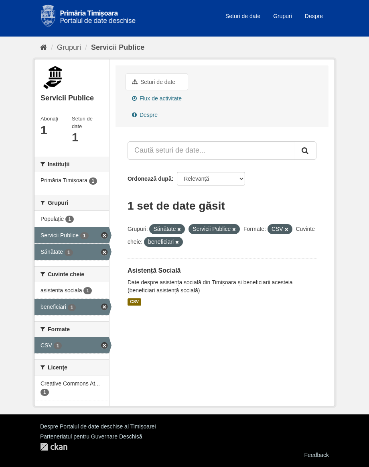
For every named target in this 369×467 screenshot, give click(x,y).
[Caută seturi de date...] (211, 150)
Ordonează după (150, 178)
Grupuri (282, 16)
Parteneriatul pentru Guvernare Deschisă (91, 436)
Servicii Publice (117, 47)
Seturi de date (242, 16)
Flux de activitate (157, 98)
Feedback (316, 455)
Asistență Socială (154, 270)
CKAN (53, 447)
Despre (314, 16)
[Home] (43, 47)
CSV (134, 302)
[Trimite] (305, 150)
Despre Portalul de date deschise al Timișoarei (98, 426)
